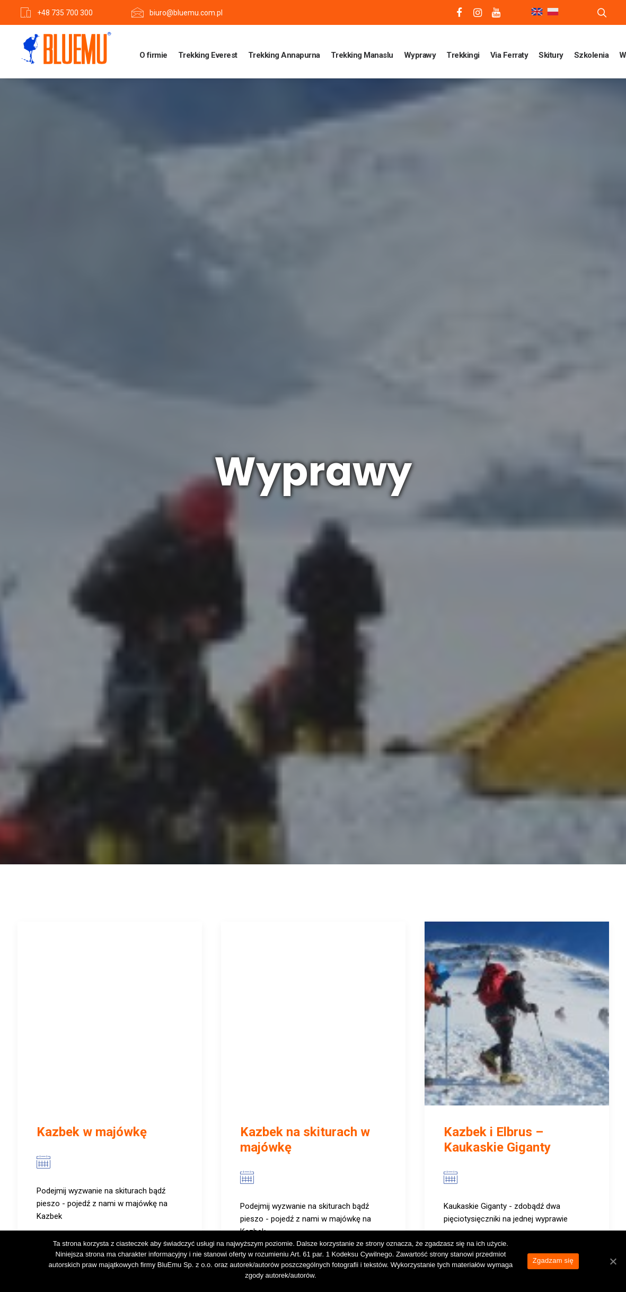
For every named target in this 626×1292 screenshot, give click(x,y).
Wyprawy (420, 55)
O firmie (153, 55)
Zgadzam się (553, 1260)
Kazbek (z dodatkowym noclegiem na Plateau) (104, 969)
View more (75, 683)
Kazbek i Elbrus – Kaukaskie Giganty (497, 554)
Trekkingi (463, 55)
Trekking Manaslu (362, 55)
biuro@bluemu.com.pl (186, 12)
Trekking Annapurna (284, 55)
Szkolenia (591, 55)
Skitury (551, 55)
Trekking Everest (207, 55)
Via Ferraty (509, 55)
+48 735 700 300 (65, 12)
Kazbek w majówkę (92, 546)
